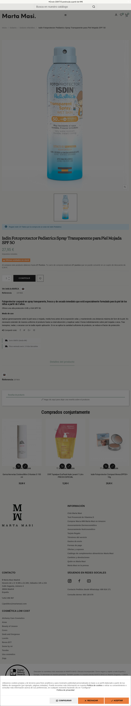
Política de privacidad (65, 690)
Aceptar (117, 700)
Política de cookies (94, 685)
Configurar (64, 700)
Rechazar (91, 700)
